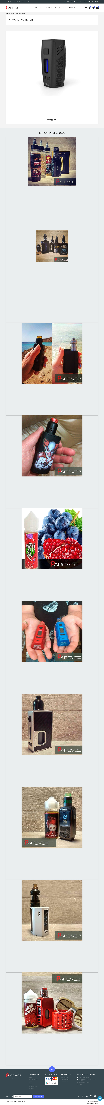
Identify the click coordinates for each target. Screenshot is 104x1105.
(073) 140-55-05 (26, 1)
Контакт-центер (33, 1086)
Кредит (31, 1081)
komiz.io (96, 1103)
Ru (84, 1)
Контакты (31, 1088)
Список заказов (65, 1079)
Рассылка (9, 1096)
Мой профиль (64, 1077)
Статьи (31, 1084)
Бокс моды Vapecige (52, 119)
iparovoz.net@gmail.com (84, 1082)
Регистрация (95, 1)
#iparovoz (59, 133)
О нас (30, 1077)
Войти (89, 1)
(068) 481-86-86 (11, 1)
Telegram (80, 1084)
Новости (31, 1083)
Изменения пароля (65, 1081)
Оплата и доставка (33, 1079)
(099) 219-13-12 (19, 1)
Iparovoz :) (11, 1101)
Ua (86, 1)
